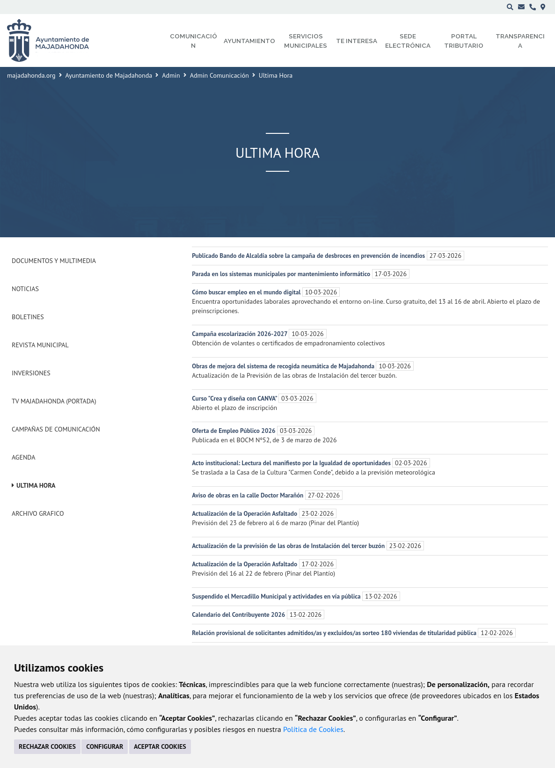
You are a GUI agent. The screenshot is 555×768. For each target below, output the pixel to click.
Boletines (28, 317)
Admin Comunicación (219, 75)
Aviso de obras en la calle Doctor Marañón (248, 495)
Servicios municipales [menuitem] (305, 40)
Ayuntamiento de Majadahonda (109, 75)
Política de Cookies (313, 729)
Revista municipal (40, 345)
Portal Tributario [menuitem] (463, 40)
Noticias (25, 289)
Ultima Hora (36, 485)
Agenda (23, 457)
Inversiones (31, 373)
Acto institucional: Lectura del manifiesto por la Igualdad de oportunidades (292, 463)
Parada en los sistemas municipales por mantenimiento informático (282, 274)
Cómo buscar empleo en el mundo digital (247, 292)
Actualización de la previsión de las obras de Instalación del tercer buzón (289, 545)
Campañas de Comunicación (56, 429)
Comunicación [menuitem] (193, 40)
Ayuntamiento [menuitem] (249, 40)
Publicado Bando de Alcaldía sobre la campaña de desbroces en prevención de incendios (309, 255)
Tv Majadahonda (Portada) (54, 401)
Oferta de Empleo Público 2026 (234, 430)
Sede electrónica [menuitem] (408, 40)
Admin (171, 75)
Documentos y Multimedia (54, 260)
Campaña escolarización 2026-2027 (240, 333)
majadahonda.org (31, 75)
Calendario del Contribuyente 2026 (239, 614)
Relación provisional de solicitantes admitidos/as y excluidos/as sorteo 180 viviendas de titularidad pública (335, 633)
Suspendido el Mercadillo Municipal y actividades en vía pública (277, 596)
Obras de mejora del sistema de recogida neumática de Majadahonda (284, 366)
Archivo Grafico (38, 513)
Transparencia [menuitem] (520, 40)
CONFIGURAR (104, 746)
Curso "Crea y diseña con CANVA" (235, 398)
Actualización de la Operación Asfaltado (245, 513)
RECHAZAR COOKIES (47, 746)
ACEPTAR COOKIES (160, 746)
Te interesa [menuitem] (356, 40)
